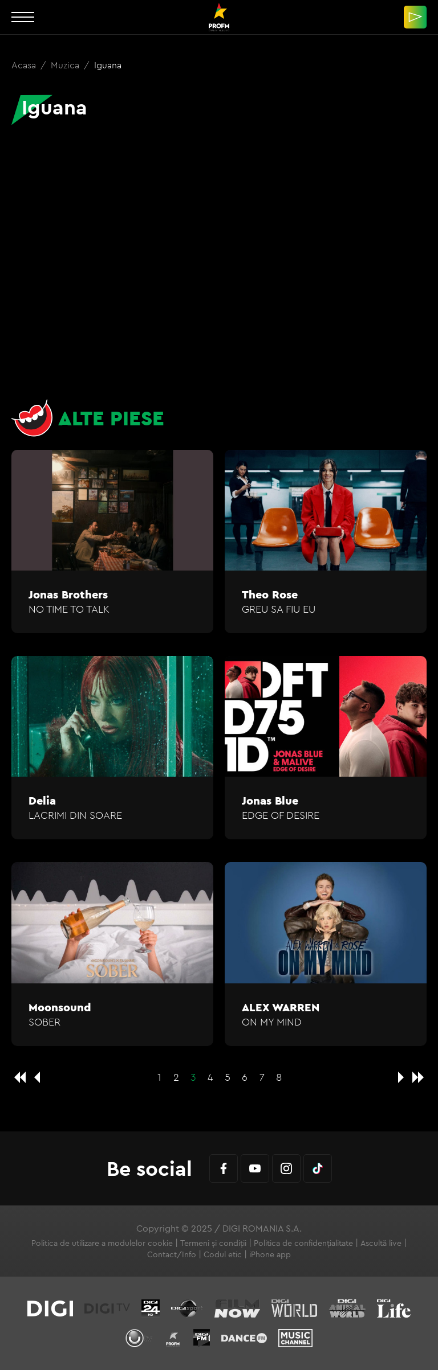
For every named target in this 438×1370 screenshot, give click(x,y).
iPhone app (270, 1254)
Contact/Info (171, 1254)
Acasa (24, 65)
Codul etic (223, 1254)
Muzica (66, 65)
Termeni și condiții (213, 1243)
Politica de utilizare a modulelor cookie (102, 1243)
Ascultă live (381, 1243)
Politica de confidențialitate (303, 1243)
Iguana (107, 65)
